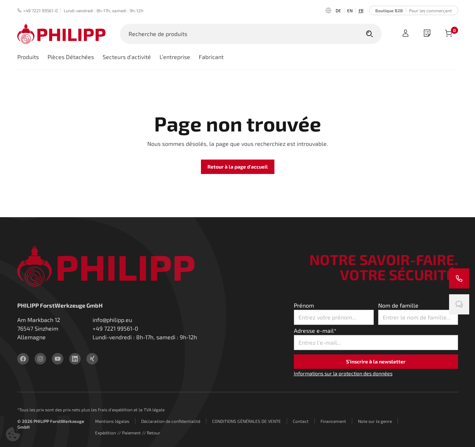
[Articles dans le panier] (448, 34)
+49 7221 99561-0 (37, 10)
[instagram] (40, 359)
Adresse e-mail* (315, 330)
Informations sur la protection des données (343, 373)
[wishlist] (427, 34)
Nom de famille (398, 305)
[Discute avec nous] (459, 304)
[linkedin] (75, 359)
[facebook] (23, 359)
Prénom (304, 305)
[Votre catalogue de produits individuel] (427, 34)
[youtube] (57, 359)
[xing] (92, 359)
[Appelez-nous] (459, 278)
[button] (13, 434)
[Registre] (405, 34)
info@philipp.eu (112, 319)
